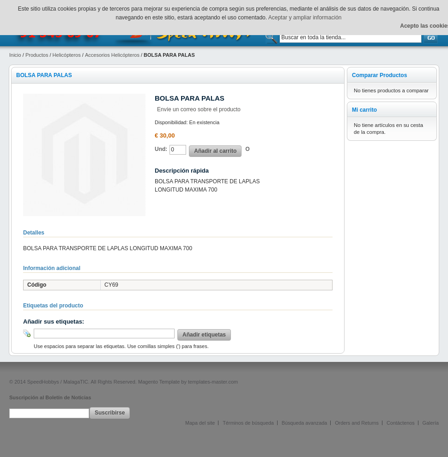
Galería (431, 423)
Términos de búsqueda (248, 423)
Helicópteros (67, 55)
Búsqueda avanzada (304, 423)
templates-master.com (213, 382)
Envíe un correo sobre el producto (199, 109)
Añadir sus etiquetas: (53, 321)
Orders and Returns (357, 423)
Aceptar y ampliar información (305, 17)
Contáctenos (401, 423)
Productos (36, 55)
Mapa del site (200, 423)
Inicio (15, 55)
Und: (161, 149)
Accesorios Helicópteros (112, 55)
